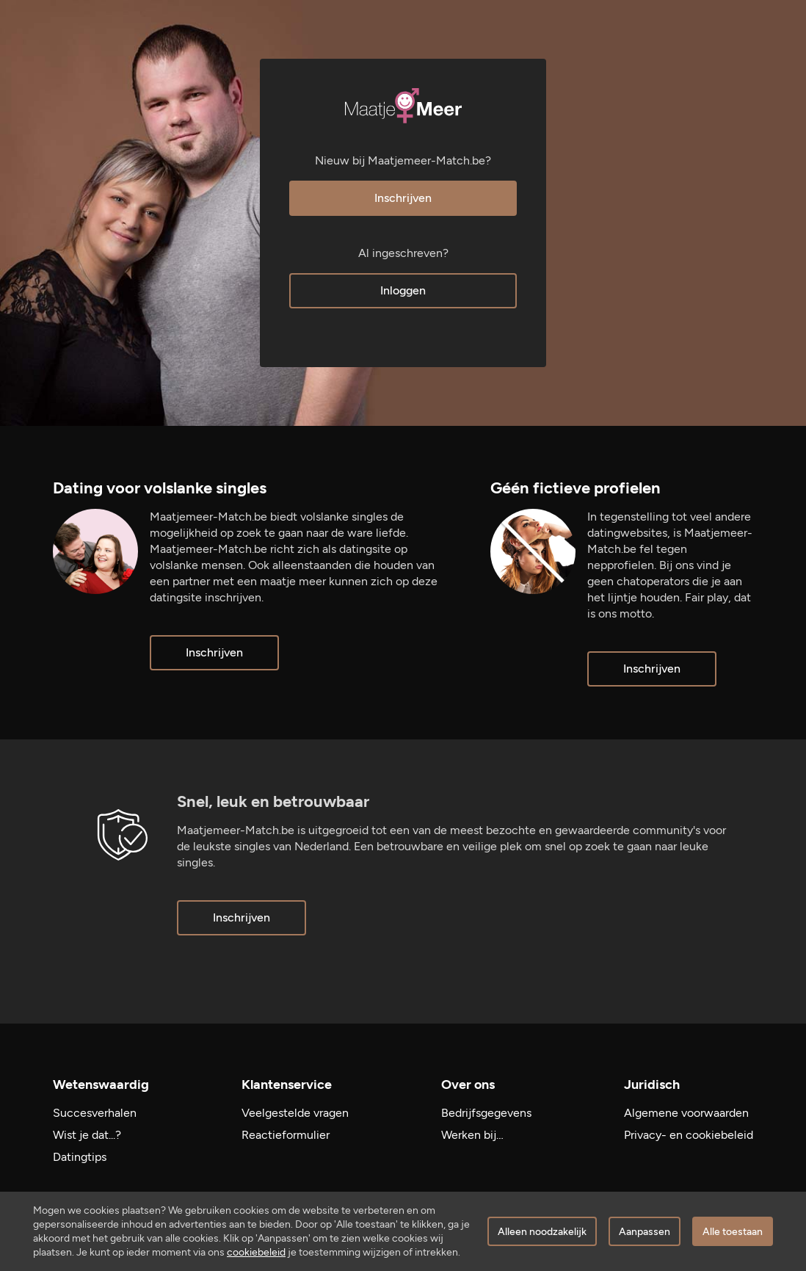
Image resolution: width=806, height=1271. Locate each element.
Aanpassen (644, 1231)
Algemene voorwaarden (686, 1113)
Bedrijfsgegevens (486, 1113)
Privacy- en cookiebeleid (688, 1135)
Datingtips (79, 1157)
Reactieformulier (286, 1135)
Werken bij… (472, 1135)
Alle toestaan (732, 1231)
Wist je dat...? (87, 1135)
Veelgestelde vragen (295, 1113)
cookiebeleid (256, 1252)
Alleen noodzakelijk (542, 1231)
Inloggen (403, 290)
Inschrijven (403, 198)
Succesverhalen (95, 1113)
